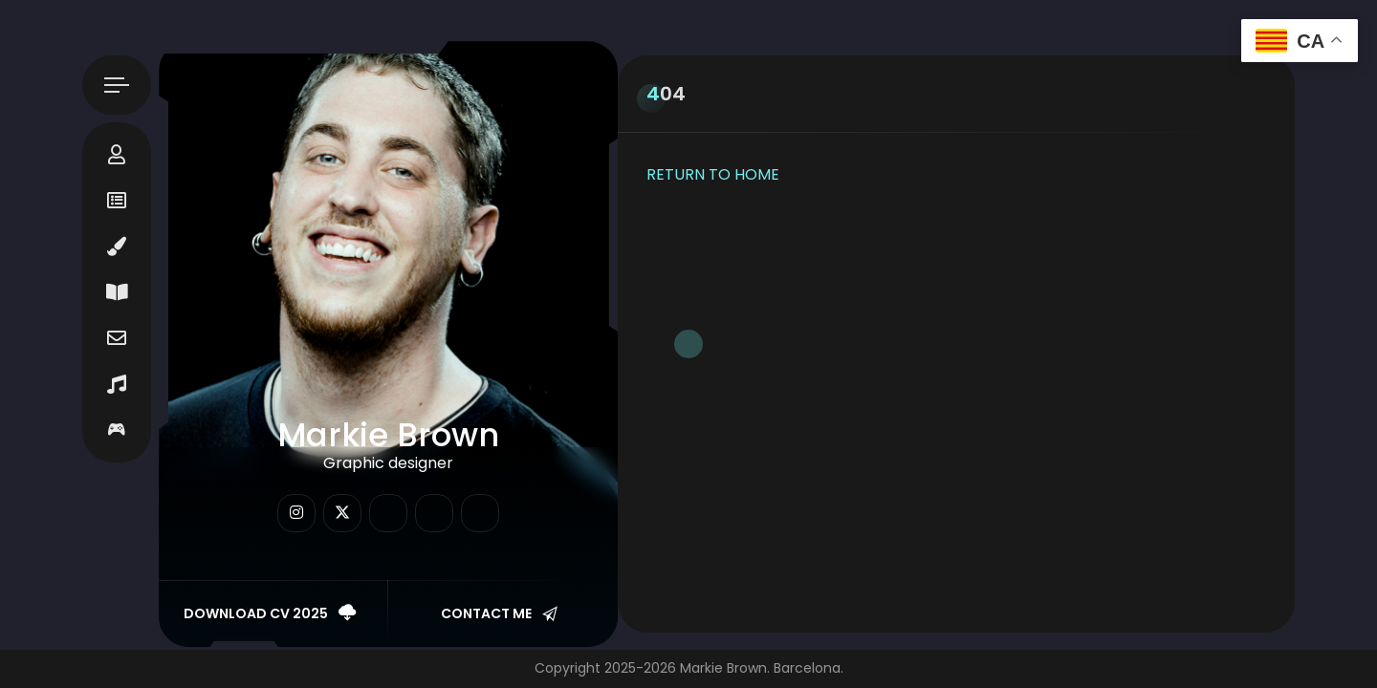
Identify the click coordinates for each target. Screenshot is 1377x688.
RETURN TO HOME (712, 174)
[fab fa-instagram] (296, 513)
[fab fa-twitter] (342, 513)
